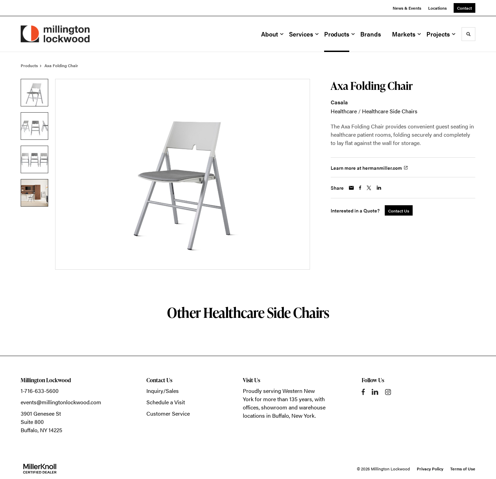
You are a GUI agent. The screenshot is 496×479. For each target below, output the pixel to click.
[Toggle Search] (468, 34)
